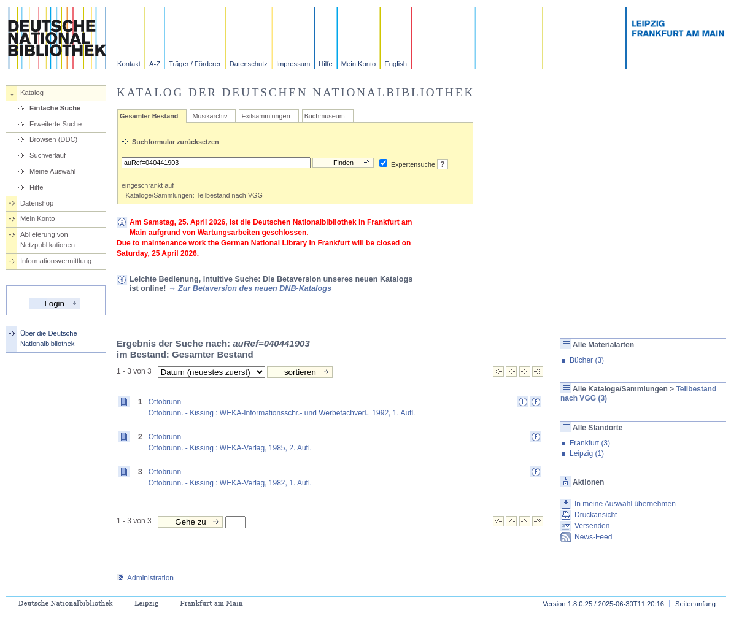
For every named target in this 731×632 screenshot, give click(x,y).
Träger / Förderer (195, 63)
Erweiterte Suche (55, 124)
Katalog (32, 92)
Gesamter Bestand (149, 116)
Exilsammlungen (265, 116)
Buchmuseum (324, 116)
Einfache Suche (54, 108)
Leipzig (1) (587, 453)
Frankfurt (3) (590, 443)
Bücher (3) (587, 360)
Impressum (293, 63)
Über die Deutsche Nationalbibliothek (48, 338)
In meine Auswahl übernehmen (625, 503)
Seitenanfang (695, 603)
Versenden (591, 526)
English (395, 63)
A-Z (154, 63)
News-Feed (593, 537)
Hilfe (325, 63)
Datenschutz (249, 63)
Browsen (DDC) (53, 139)
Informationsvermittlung (55, 260)
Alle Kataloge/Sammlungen (620, 389)
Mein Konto (358, 63)
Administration (145, 578)
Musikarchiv (209, 116)
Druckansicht (595, 515)
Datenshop (36, 203)
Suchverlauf (47, 155)
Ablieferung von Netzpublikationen (47, 240)
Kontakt (129, 63)
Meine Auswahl (52, 171)
